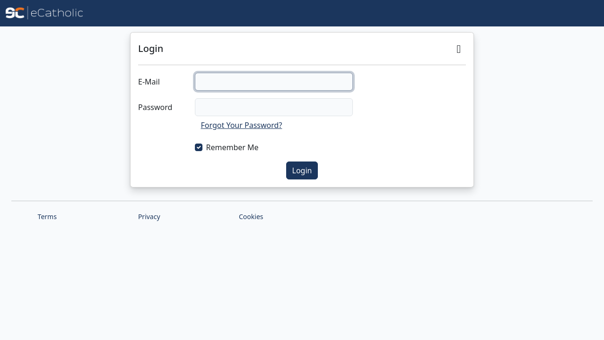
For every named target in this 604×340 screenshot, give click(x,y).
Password (155, 107)
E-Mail (149, 81)
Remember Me (232, 147)
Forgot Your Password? (241, 125)
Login (302, 170)
